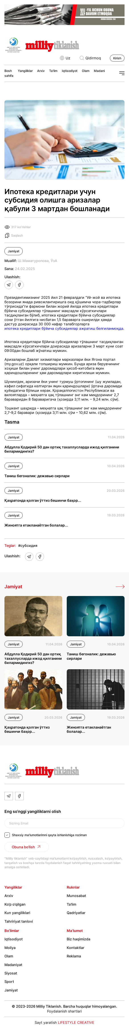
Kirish (117, 58)
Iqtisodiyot (69, 71)
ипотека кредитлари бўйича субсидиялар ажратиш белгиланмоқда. (64, 328)
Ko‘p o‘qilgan (15, 904)
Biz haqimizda (78, 939)
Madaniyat (101, 71)
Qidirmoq (90, 58)
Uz (64, 58)
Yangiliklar (25, 71)
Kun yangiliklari (17, 912)
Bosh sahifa (8, 73)
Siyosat (10, 973)
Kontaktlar (75, 947)
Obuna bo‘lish (27, 847)
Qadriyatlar (76, 912)
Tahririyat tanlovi (18, 921)
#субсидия (27, 545)
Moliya (10, 947)
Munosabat (76, 896)
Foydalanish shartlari (64, 1011)
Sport (9, 982)
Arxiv (41, 71)
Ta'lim (53, 71)
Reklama (74, 956)
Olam (85, 71)
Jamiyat (13, 251)
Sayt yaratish (64, 1022)
